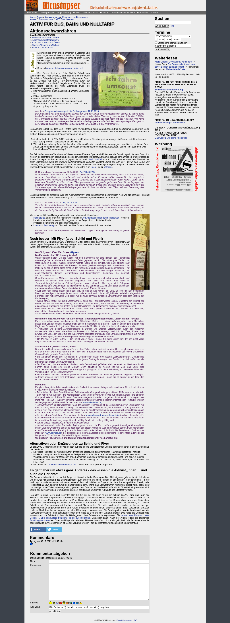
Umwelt (76, 12)
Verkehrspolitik (46, 19)
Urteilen (107, 167)
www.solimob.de (53, 433)
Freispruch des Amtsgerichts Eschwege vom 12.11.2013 (71, 111)
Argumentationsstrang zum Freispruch (64, 68)
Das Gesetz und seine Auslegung (171, 138)
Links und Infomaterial (42, 47)
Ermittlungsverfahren (40, 520)
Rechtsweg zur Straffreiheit (75, 17)
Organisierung (64, 12)
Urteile (37, 225)
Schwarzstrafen (52, 17)
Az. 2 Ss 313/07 (87, 172)
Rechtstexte (39, 218)
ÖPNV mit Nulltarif (65, 19)
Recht (93, 167)
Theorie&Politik (90, 12)
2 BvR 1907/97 (94, 159)
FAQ (135, 620)
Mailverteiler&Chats (175, 69)
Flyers (74, 252)
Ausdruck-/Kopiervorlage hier (63, 464)
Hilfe (172, 26)
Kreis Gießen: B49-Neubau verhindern (173, 62)
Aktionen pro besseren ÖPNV (46, 42)
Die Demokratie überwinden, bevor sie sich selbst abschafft (175, 65)
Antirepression (48, 12)
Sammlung (48, 225)
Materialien (142, 12)
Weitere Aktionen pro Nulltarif (45, 45)
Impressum (127, 620)
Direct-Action (32, 12)
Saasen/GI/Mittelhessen (123, 12)
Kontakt (120, 620)
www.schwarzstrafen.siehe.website (103, 415)
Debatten (104, 12)
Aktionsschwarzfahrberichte (45, 40)
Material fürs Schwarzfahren (45, 37)
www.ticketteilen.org (92, 402)
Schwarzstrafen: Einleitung (169, 89)
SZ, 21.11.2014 (70, 202)
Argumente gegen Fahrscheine (170, 122)
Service (154, 12)
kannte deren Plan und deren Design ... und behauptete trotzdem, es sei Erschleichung (90, 516)
